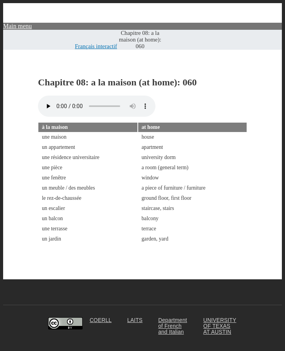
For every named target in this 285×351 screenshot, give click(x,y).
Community (267, 6)
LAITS (134, 320)
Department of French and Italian (172, 326)
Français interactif (96, 46)
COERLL (101, 320)
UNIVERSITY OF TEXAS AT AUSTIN (219, 326)
